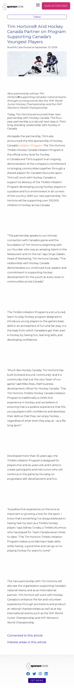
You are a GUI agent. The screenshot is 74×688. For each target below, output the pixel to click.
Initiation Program (30, 145)
